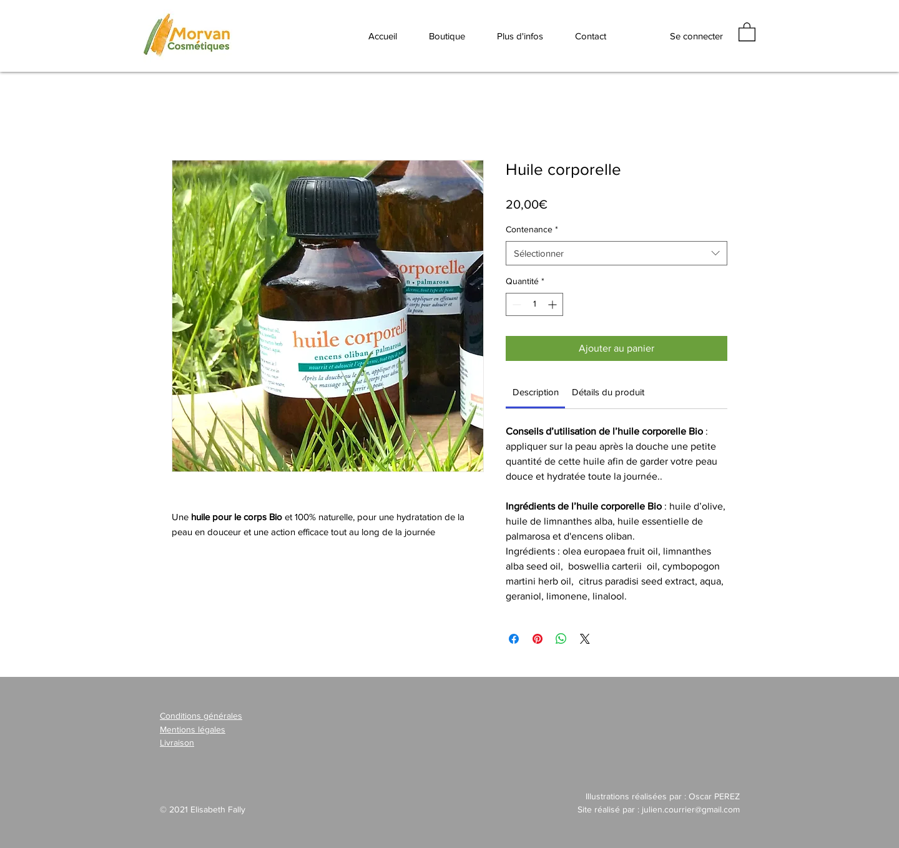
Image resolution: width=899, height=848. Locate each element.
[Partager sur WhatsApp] (561, 638)
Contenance (532, 229)
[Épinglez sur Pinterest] (537, 638)
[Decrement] (515, 304)
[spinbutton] (534, 304)
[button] (520, 35)
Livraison (177, 742)
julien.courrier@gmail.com (691, 809)
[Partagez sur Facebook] (513, 638)
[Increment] (553, 304)
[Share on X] (584, 638)
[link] (536, 392)
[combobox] (616, 253)
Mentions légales (192, 729)
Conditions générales (201, 716)
